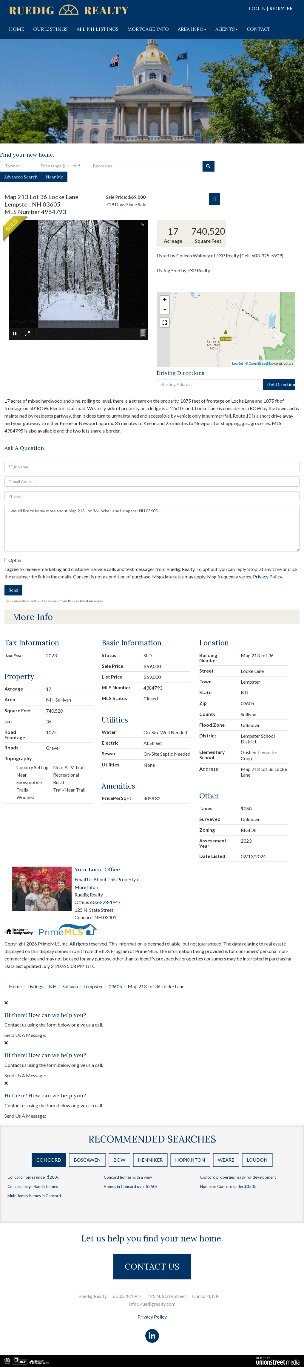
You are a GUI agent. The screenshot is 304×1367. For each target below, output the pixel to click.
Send (13, 590)
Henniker (150, 1160)
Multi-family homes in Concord (34, 1195)
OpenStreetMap (261, 363)
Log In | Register (271, 8)
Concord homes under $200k (33, 1177)
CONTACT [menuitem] (259, 29)
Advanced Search (21, 177)
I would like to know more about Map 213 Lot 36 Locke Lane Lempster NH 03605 (152, 529)
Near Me (54, 177)
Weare (226, 1160)
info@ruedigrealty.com (152, 1304)
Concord (48, 1160)
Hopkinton (190, 1160)
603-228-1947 (105, 902)
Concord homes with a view (128, 1177)
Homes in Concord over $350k (131, 1186)
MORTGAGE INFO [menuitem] (148, 29)
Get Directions (281, 384)
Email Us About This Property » (107, 879)
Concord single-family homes (32, 1186)
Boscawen (87, 1160)
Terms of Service (88, 600)
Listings (35, 986)
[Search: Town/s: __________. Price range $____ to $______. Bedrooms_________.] (101, 166)
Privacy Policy (267, 576)
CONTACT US (152, 1266)
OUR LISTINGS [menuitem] (50, 29)
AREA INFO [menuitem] (192, 29)
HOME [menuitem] (16, 29)
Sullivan (70, 986)
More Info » (87, 887)
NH (53, 986)
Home (15, 986)
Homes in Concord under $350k (228, 1186)
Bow (119, 1160)
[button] (209, 166)
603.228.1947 (127, 1296)
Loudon (257, 1160)
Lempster (93, 986)
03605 (115, 986)
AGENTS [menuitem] (226, 29)
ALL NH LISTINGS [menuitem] (97, 29)
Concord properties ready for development (238, 1177)
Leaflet (237, 363)
